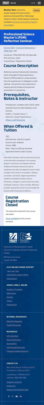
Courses (10, 297)
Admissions (11, 293)
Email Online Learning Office (17, 275)
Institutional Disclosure (16, 347)
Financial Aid (12, 304)
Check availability (12, 218)
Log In (33, 3)
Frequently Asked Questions (17, 351)
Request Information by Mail (17, 389)
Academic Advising (14, 382)
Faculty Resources (14, 325)
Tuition (9, 301)
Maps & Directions (14, 340)
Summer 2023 (9, 48)
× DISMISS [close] (36, 10)
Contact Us (11, 386)
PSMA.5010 (8, 51)
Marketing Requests (14, 321)
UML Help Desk (12, 336)
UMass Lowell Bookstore (15, 120)
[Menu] (39, 3)
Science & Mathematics (25, 48)
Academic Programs (15, 289)
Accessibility (12, 343)
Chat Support (12, 278)
